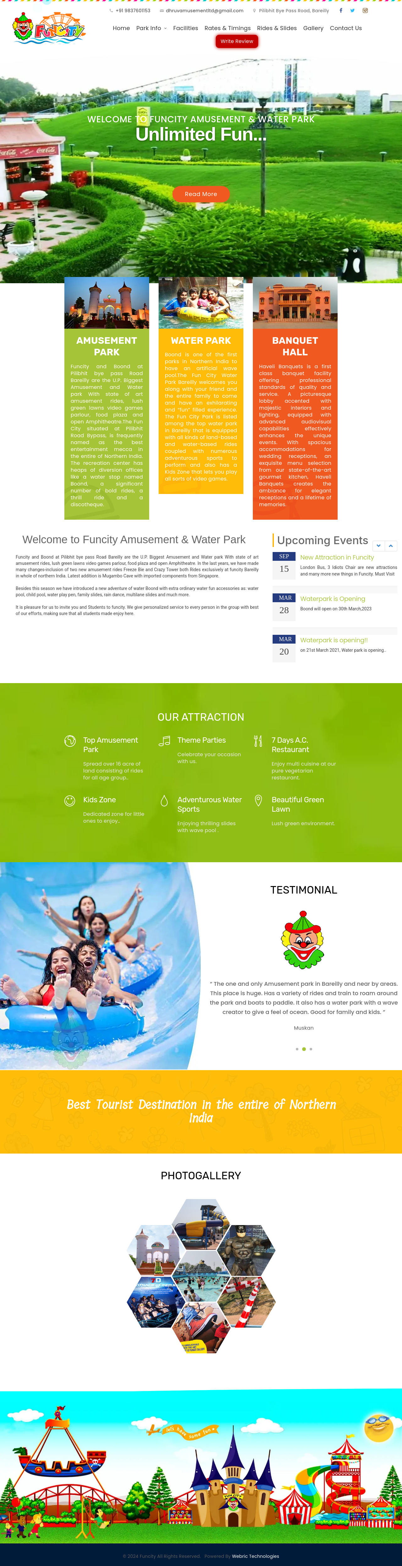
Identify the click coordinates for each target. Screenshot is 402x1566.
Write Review (237, 43)
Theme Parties (201, 740)
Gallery (313, 28)
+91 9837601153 (133, 11)
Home (121, 28)
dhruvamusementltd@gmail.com (205, 11)
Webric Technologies (255, 1556)
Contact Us (346, 28)
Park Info (148, 28)
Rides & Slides (277, 28)
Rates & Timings (227, 28)
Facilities (185, 28)
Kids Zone (99, 799)
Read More (201, 194)
